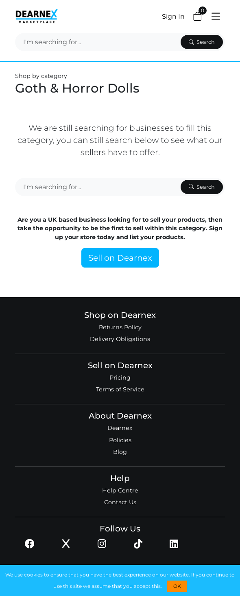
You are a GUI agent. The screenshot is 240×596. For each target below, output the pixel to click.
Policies (120, 440)
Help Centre (120, 490)
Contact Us (120, 502)
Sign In (173, 16)
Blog (120, 452)
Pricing (120, 377)
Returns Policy (120, 327)
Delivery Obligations (120, 339)
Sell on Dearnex (120, 258)
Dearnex (120, 428)
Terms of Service (120, 389)
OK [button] (177, 586)
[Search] (97, 42)
